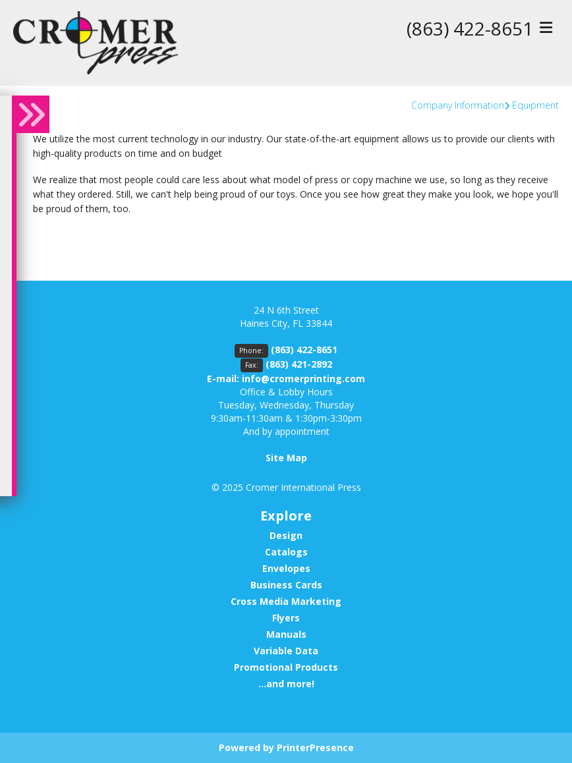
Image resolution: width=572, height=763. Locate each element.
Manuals (286, 634)
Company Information (457, 105)
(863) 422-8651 (470, 28)
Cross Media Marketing (286, 601)
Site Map (286, 457)
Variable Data (286, 650)
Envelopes (286, 568)
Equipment (535, 105)
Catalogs (286, 552)
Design (286, 535)
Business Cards (286, 585)
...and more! (286, 683)
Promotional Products (286, 667)
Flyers (286, 617)
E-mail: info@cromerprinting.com (286, 378)
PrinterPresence (315, 747)
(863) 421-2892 (299, 364)
